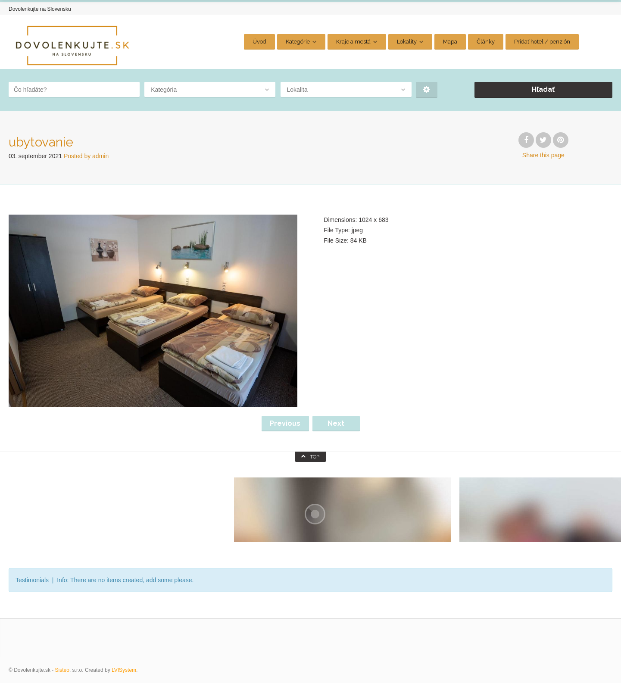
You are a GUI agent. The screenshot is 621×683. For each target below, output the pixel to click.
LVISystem (124, 670)
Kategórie (298, 41)
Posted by (86, 156)
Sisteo (62, 670)
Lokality (407, 41)
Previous (285, 423)
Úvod (259, 41)
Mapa (450, 41)
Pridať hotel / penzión (542, 41)
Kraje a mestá (353, 41)
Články (486, 41)
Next (336, 423)
